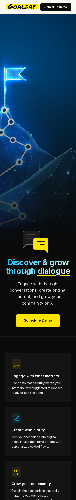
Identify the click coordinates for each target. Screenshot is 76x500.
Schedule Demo (55, 7)
